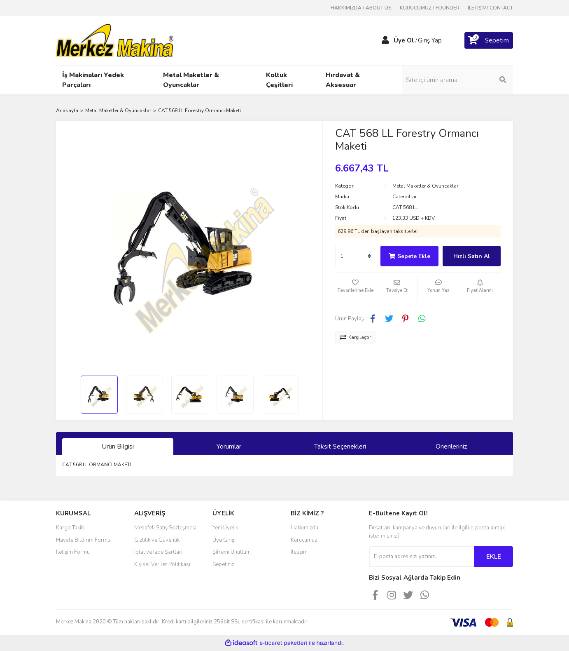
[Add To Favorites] (355, 289)
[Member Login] (385, 40)
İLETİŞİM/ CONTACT (490, 8)
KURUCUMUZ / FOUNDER (429, 8)
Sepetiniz (223, 564)
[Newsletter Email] (421, 556)
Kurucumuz (304, 540)
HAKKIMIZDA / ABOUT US (361, 8)
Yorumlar (229, 446)
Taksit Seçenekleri (340, 446)
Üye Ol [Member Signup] (404, 40)
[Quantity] (355, 256)
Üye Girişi (224, 540)
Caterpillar (404, 196)
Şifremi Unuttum (231, 552)
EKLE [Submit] (493, 556)
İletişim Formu (73, 552)
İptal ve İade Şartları (158, 552)
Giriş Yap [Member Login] (430, 40)
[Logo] (114, 40)
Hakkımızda (304, 527)
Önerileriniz (451, 446)
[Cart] (488, 40)
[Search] (457, 80)
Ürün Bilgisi (118, 446)
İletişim (299, 552)
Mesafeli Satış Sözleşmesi (165, 527)
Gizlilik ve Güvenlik (157, 540)
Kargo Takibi (71, 527)
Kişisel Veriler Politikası (162, 564)
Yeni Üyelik (225, 527)
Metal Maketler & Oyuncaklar (425, 186)
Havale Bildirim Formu (83, 540)
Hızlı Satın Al (471, 256)
